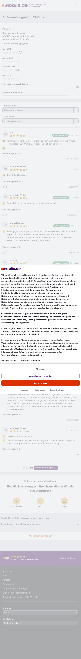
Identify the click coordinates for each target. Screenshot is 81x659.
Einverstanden (40, 383)
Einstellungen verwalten (40, 376)
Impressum (24, 390)
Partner (55, 275)
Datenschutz (40, 390)
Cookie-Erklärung (57, 390)
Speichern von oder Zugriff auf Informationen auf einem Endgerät (35, 313)
